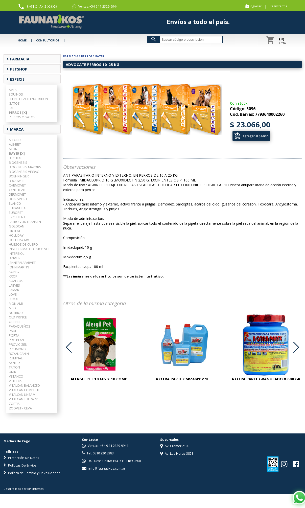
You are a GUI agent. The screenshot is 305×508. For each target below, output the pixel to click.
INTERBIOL (16, 253)
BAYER (99, 56)
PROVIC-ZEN (18, 344)
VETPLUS (15, 381)
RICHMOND (17, 349)
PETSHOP (16, 69)
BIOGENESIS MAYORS (25, 167)
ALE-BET (15, 144)
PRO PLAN (16, 340)
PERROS (86, 56)
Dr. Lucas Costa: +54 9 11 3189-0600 (111, 460)
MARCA (15, 129)
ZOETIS (14, 403)
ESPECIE (15, 79)
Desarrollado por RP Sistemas (23, 489)
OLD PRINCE (18, 317)
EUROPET (16, 212)
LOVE (13, 294)
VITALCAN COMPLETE (24, 390)
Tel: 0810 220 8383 (98, 453)
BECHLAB (15, 158)
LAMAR (14, 290)
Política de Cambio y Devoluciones (32, 473)
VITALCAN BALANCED (24, 385)
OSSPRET (16, 321)
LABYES (14, 285)
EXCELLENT (17, 217)
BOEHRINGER (19, 176)
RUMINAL (15, 358)
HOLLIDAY (16, 235)
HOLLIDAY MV (19, 240)
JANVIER (14, 258)
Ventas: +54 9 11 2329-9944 (95, 6)
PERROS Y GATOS (22, 117)
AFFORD (15, 139)
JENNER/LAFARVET (22, 262)
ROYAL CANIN (19, 353)
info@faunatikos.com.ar (103, 468)
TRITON (14, 367)
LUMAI (13, 299)
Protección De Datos (21, 457)
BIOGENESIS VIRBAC (24, 171)
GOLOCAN (16, 226)
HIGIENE (15, 230)
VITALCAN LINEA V (22, 394)
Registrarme (278, 6)
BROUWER (17, 180)
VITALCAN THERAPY (23, 399)
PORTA (14, 335)
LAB (11, 108)
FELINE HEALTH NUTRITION (28, 99)
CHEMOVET (17, 185)
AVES (13, 89)
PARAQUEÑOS (19, 326)
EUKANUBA (17, 208)
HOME (22, 40)
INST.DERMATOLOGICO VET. (30, 249)
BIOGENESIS (18, 162)
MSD (12, 308)
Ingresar (256, 6)
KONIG (14, 271)
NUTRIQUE (17, 312)
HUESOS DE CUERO (23, 244)
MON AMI (16, 303)
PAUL (13, 331)
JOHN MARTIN (19, 267)
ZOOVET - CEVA (20, 408)
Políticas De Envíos (20, 465)
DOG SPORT (18, 199)
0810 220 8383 (42, 6)
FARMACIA (17, 58)
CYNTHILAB (17, 190)
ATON (13, 149)
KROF (13, 276)
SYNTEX (14, 362)
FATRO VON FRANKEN (25, 221)
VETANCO (16, 376)
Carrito (281, 40)
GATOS (14, 103)
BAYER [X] (17, 153)
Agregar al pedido (251, 136)
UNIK (12, 372)
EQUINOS (16, 94)
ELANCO (15, 203)
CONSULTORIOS (47, 40)
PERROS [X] (18, 112)
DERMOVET (17, 194)
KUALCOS (16, 281)
